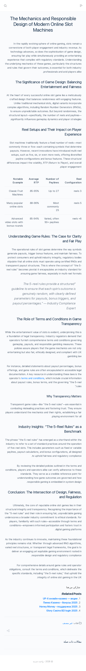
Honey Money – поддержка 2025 (58, 606)
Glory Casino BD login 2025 (61, 610)
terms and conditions (32, 378)
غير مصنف (68, 623)
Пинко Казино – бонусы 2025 (60, 602)
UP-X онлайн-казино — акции (60, 598)
